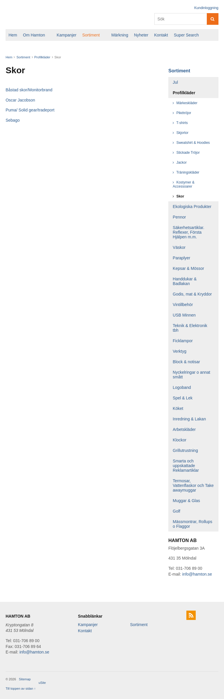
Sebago (13, 120)
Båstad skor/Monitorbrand (29, 90)
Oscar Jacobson (20, 100)
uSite (42, 682)
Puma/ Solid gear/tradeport (30, 110)
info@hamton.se (197, 574)
